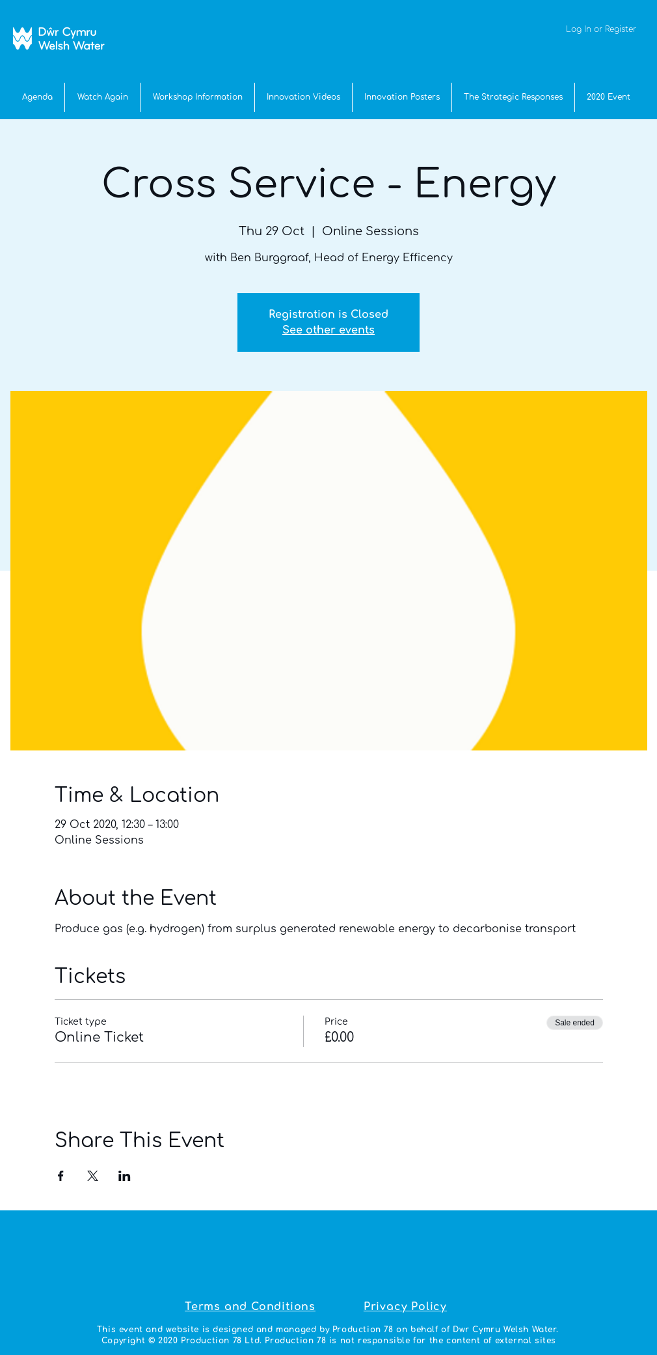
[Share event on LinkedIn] (124, 1176)
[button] (608, 97)
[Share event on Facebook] (61, 1176)
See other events (328, 330)
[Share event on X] (93, 1176)
